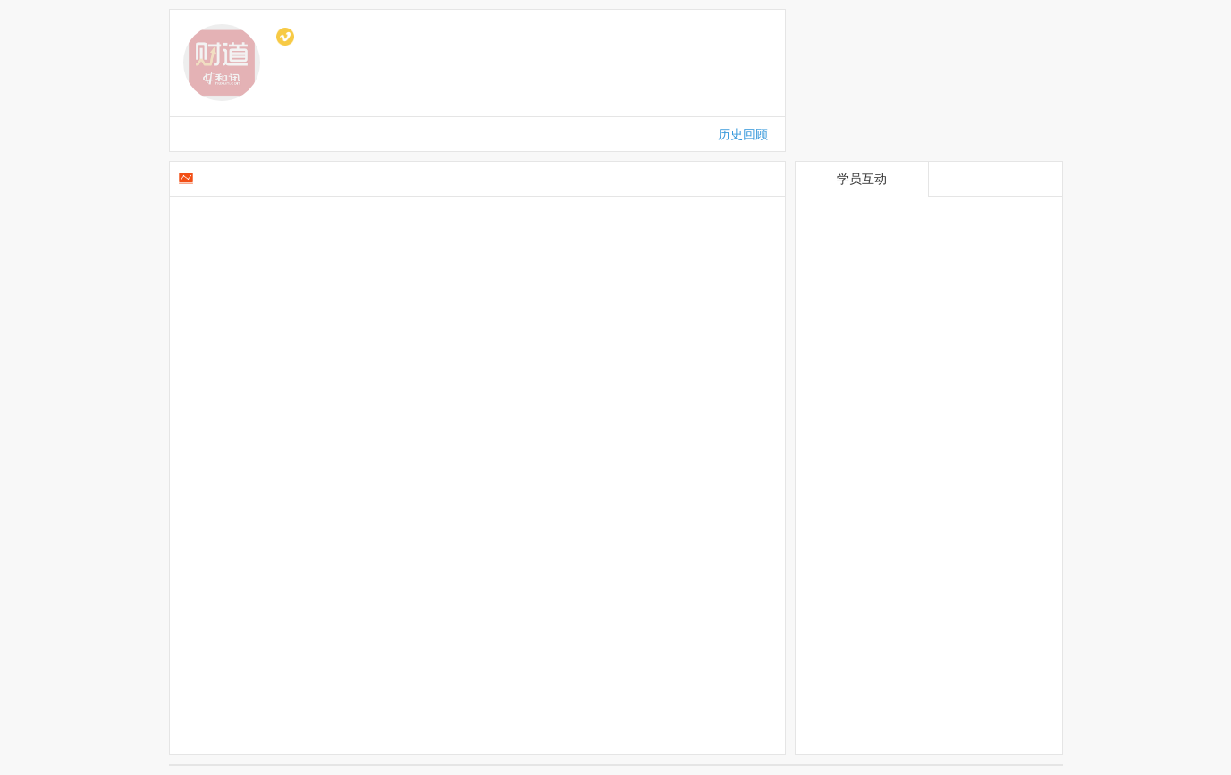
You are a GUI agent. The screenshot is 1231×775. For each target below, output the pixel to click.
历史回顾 (743, 134)
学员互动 (862, 179)
